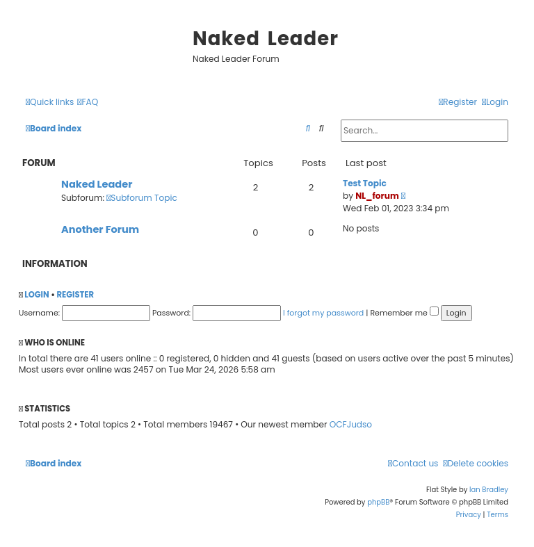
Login (36, 294)
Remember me (404, 312)
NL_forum (377, 196)
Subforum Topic (141, 198)
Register (75, 294)
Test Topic (365, 183)
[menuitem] (87, 102)
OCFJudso (351, 424)
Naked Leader (96, 184)
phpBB (378, 502)
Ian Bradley (488, 489)
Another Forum (100, 229)
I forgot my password (323, 312)
